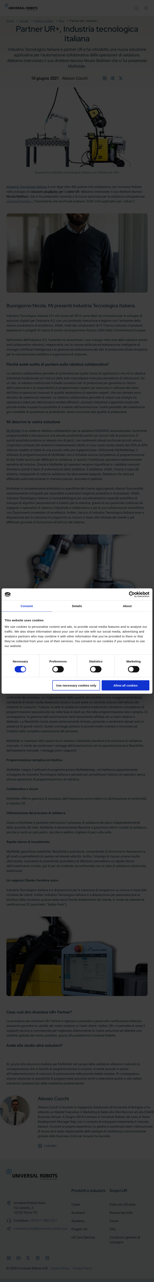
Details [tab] (77, 606)
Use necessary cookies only (76, 685)
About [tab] (127, 606)
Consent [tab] (27, 606)
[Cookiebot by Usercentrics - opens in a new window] (131, 594)
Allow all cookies (125, 685)
